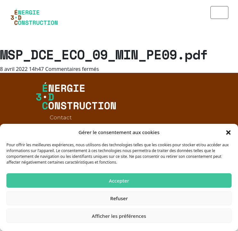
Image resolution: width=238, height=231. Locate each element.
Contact (61, 98)
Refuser (119, 198)
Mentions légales (74, 110)
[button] (228, 132)
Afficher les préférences (119, 216)
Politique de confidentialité (87, 123)
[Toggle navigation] (219, 12)
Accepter (119, 180)
